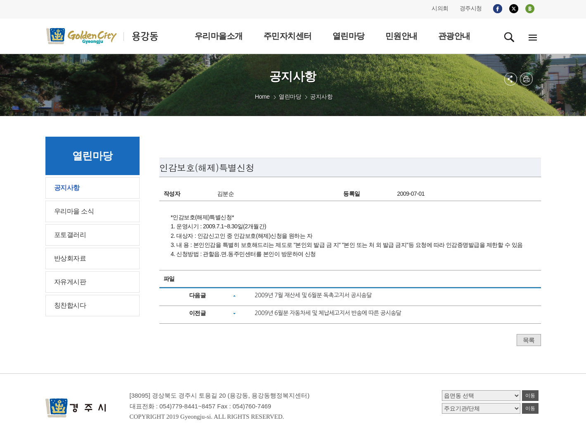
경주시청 (471, 8)
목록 (529, 340)
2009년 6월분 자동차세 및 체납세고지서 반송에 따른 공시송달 (327, 313)
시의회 (440, 8)
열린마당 (290, 96)
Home (262, 96)
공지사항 (321, 96)
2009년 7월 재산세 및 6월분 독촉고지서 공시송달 (313, 295)
